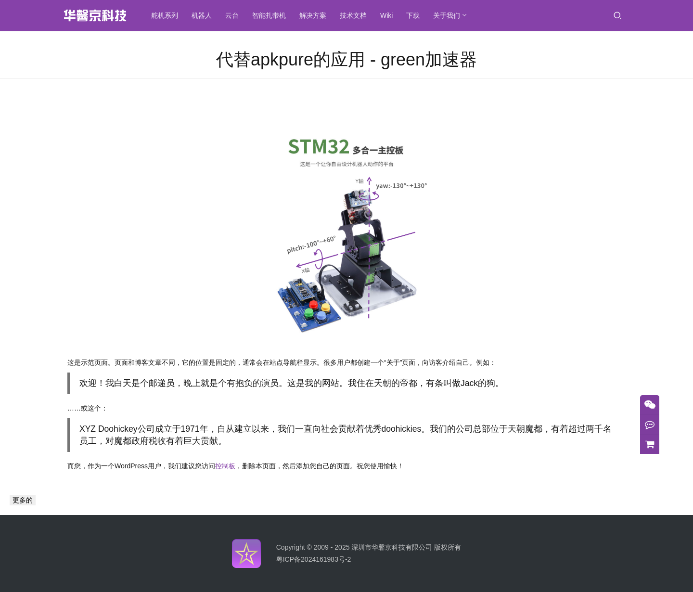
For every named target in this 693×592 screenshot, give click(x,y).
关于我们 (447, 15)
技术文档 (354, 15)
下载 (414, 15)
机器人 (202, 15)
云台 (233, 15)
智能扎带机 (270, 15)
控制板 (225, 466)
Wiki (387, 15)
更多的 (23, 500)
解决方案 (313, 15)
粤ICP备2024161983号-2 (313, 559)
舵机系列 (165, 15)
